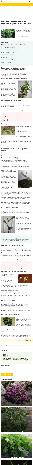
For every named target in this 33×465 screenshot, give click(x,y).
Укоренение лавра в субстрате (8, 52)
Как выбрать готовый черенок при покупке (10, 49)
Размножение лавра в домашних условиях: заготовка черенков (13, 44)
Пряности (20, 345)
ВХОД (30, 1)
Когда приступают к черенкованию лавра (10, 45)
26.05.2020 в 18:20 (10, 354)
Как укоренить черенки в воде (8, 54)
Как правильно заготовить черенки (8, 47)
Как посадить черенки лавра (6, 56)
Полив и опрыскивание (6, 62)
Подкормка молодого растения (8, 64)
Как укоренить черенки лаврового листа (9, 51)
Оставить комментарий (7, 374)
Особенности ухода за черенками (7, 61)
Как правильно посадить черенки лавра (9, 59)
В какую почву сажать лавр (7, 57)
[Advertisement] (16, 13)
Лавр (23, 345)
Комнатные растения (6, 345)
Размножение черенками (14, 345)
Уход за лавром (27, 345)
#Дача (17, 4)
